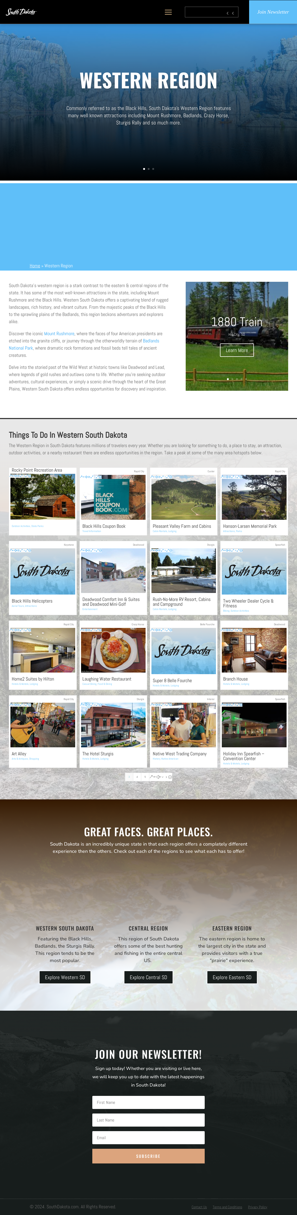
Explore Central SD (148, 977)
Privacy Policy (257, 1207)
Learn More (237, 350)
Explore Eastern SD (232, 977)
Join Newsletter (273, 12)
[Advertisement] (148, 220)
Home (35, 266)
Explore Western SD (65, 977)
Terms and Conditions (227, 1207)
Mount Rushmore (59, 333)
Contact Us (199, 1207)
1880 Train (236, 322)
